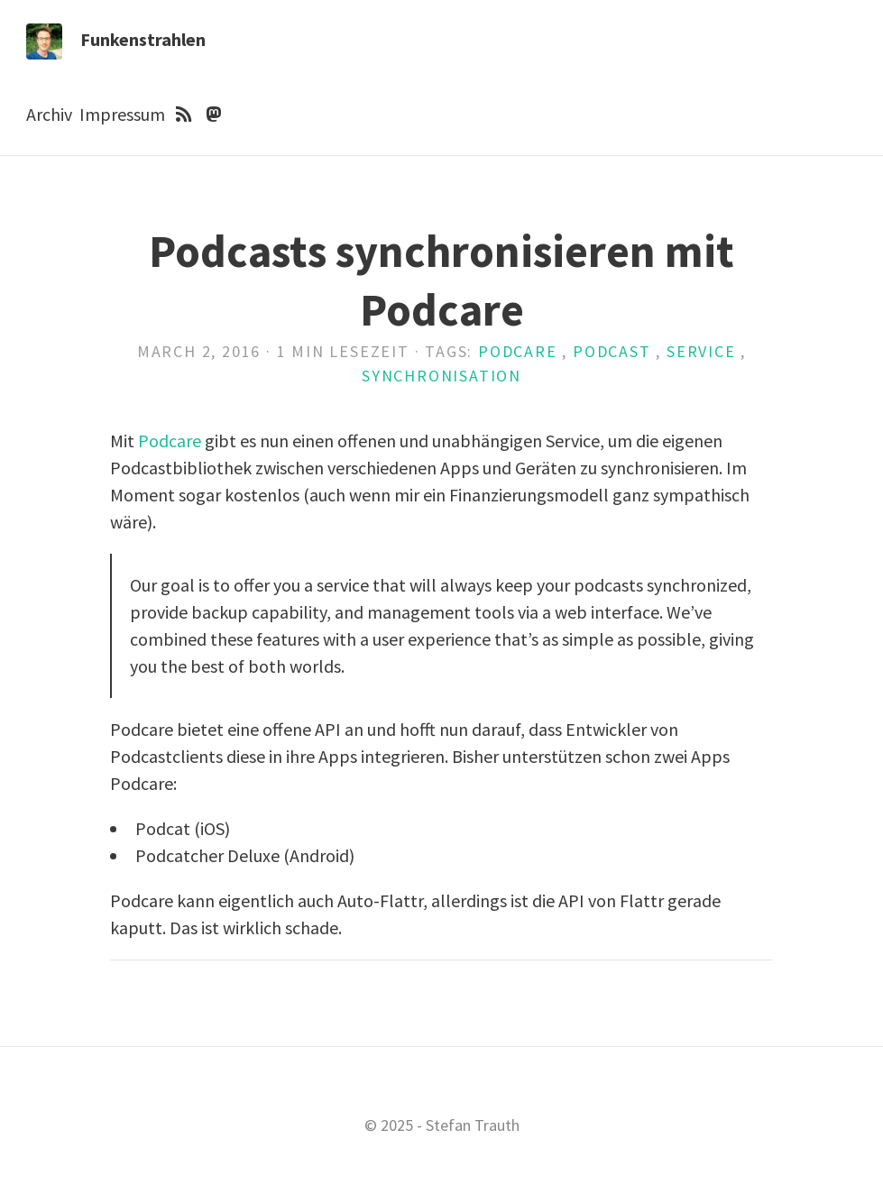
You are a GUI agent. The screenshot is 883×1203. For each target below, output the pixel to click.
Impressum (122, 114)
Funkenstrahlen (143, 39)
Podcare (517, 351)
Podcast (612, 351)
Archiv (49, 114)
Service (701, 351)
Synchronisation (441, 375)
